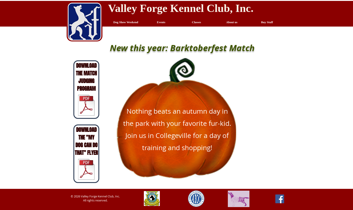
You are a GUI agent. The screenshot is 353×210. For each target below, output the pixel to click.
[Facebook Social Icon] (279, 198)
